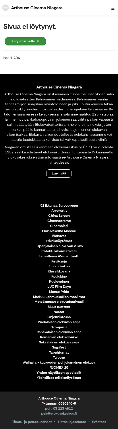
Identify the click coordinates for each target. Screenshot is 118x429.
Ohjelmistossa (59, 317)
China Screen (59, 216)
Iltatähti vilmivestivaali (59, 251)
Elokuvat (59, 236)
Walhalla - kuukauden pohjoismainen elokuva (59, 362)
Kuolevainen (59, 282)
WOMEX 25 (59, 368)
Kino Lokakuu (59, 266)
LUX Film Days (59, 287)
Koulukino (59, 276)
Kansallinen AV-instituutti (59, 256)
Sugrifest (59, 347)
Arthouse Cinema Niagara (59, 87)
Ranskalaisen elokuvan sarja (59, 332)
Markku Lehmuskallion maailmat (59, 297)
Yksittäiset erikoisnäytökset (59, 378)
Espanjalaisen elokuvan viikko (59, 246)
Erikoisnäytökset (59, 241)
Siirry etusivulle (25, 41)
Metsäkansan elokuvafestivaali (59, 302)
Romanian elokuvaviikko (59, 337)
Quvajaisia (59, 327)
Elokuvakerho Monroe (59, 231)
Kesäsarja (59, 261)
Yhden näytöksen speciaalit (59, 373)
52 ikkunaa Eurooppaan (59, 206)
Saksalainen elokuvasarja (59, 342)
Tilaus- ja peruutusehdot (32, 421)
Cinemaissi (59, 226)
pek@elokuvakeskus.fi (59, 413)
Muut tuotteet (59, 307)
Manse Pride (59, 292)
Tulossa (59, 358)
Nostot (59, 312)
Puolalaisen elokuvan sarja (59, 322)
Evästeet (99, 421)
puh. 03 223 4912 (59, 408)
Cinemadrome (59, 221)
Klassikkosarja (59, 271)
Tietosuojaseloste (72, 421)
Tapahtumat (59, 353)
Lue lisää (59, 173)
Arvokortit (59, 211)
